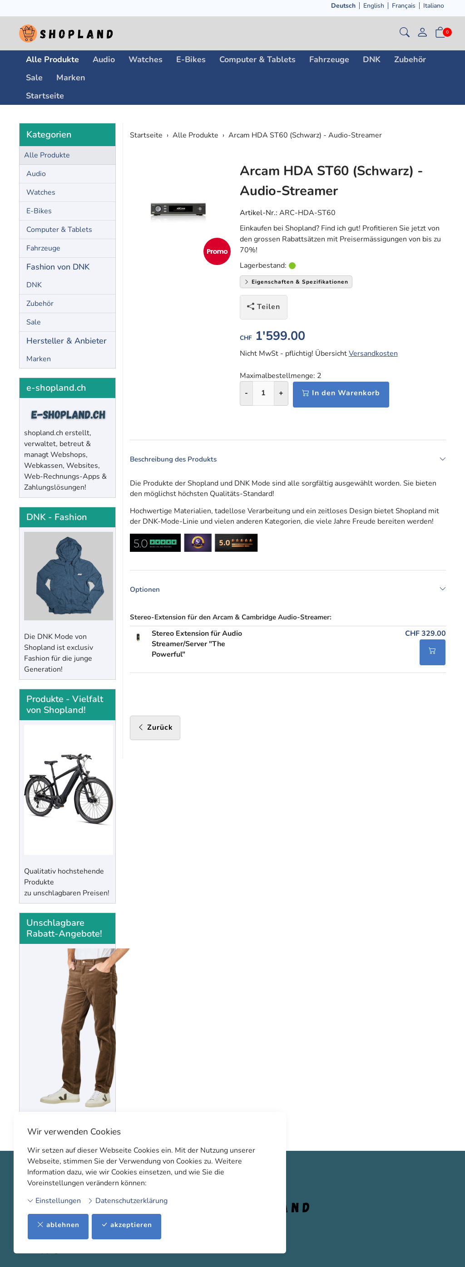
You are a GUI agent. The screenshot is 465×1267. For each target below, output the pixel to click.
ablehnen (59, 1224)
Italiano (433, 5)
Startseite (45, 95)
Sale (34, 77)
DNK (372, 59)
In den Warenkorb (341, 393)
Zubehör (410, 59)
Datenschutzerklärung (127, 1200)
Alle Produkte (52, 59)
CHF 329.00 (425, 637)
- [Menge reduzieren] (246, 393)
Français (404, 5)
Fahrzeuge (329, 59)
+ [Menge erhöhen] (281, 393)
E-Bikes (191, 59)
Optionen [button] (288, 591)
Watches (146, 59)
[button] (405, 33)
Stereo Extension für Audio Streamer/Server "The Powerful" (197, 647)
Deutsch (343, 5)
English (373, 5)
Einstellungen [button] (54, 1200)
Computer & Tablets (257, 59)
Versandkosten (373, 353)
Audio (104, 59)
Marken (70, 77)
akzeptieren (130, 1224)
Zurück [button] (155, 730)
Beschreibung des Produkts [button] (288, 459)
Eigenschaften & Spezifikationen (296, 281)
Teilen (263, 306)
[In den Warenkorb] (432, 655)
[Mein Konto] (422, 33)
